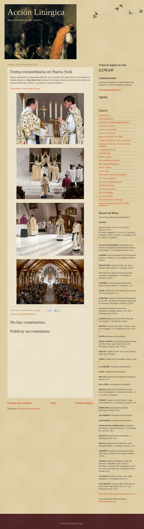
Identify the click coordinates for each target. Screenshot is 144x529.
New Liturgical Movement (109, 164)
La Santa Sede (105, 153)
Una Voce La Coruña (107, 189)
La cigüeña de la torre (107, 150)
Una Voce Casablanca (108, 178)
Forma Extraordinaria (27, 314)
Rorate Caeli (104, 171)
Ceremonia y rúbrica (107, 126)
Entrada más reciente (19, 403)
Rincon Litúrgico (105, 167)
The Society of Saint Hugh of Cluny (25, 89)
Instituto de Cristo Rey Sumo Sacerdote (114, 140)
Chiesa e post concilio (107, 129)
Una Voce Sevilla (105, 196)
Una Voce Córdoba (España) (110, 182)
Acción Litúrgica (36, 12)
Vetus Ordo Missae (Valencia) (110, 200)
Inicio (53, 403)
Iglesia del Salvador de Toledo (111, 137)
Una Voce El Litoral (106, 185)
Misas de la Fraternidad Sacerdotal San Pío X (117, 494)
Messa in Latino (105, 157)
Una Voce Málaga (106, 192)
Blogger (80, 523)
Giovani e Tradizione (107, 133)
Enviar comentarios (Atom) (29, 409)
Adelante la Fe (104, 115)
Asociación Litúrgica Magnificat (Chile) (114, 122)
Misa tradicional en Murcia (109, 160)
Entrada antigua (84, 403)
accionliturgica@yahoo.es (110, 90)
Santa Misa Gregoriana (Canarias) (112, 175)
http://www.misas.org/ (107, 501)
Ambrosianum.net (106, 119)
